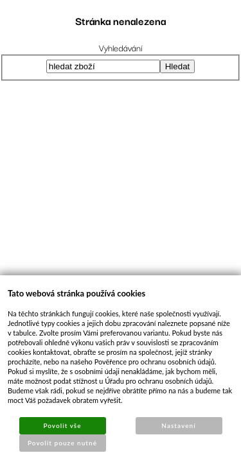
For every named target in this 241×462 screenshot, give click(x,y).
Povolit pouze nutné (62, 443)
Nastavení (178, 425)
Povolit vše (62, 425)
